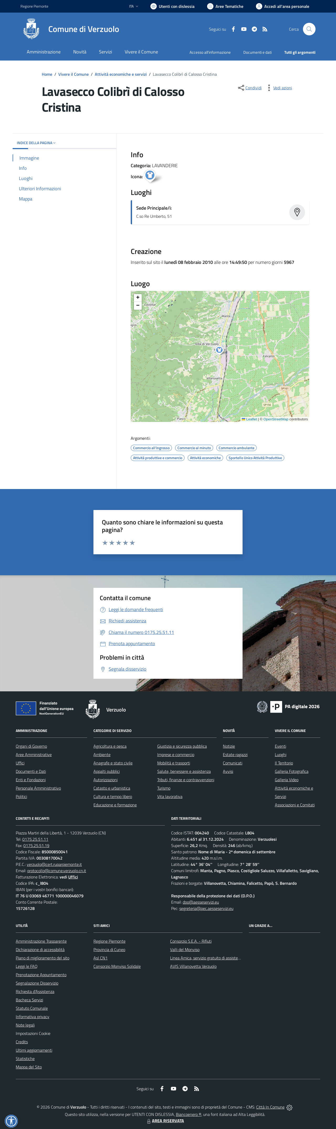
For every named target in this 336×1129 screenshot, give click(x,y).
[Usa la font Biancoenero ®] (172, 6)
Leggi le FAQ (27, 966)
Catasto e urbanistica (111, 788)
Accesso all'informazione (210, 52)
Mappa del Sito (29, 1067)
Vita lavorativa (169, 796)
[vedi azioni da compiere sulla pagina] (278, 88)
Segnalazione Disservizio (37, 983)
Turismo (163, 788)
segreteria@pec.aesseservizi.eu (206, 908)
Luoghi (280, 754)
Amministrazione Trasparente (41, 941)
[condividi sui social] (249, 88)
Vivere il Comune (73, 74)
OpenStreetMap (275, 419)
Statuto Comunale (32, 1008)
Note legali (25, 1025)
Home (47, 74)
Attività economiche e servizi (121, 74)
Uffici (20, 763)
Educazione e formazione (115, 805)
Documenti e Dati (31, 771)
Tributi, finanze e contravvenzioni (185, 780)
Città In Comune (270, 1107)
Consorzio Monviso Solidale (117, 966)
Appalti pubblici (106, 771)
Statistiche (25, 1058)
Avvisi (228, 771)
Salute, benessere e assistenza (184, 771)
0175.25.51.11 (35, 839)
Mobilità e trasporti (173, 763)
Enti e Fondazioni (31, 780)
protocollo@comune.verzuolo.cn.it (56, 870)
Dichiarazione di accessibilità (40, 949)
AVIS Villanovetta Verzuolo (193, 966)
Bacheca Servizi (29, 1000)
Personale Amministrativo (38, 788)
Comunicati (232, 763)
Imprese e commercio (175, 754)
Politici (21, 796)
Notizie (229, 746)
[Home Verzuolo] (69, 29)
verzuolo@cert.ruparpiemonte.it (54, 864)
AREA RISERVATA (165, 1120)
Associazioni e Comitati (295, 805)
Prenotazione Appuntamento (41, 974)
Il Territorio (284, 763)
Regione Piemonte (109, 941)
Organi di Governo (31, 746)
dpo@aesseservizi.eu (201, 902)
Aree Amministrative (34, 754)
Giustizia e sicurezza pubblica (182, 746)
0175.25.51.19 (36, 845)
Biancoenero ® (188, 1114)
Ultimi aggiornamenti (34, 1050)
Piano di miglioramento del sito (42, 958)
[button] (222, 351)
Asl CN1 (100, 958)
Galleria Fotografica (291, 771)
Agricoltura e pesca (110, 746)
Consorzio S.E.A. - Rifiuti (191, 941)
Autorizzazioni (105, 780)
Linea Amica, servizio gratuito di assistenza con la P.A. (216, 958)
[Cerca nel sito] (309, 29)
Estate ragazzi (235, 754)
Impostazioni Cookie (33, 1033)
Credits (22, 1042)
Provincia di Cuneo (109, 949)
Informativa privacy (32, 1016)
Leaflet (249, 419)
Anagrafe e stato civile (113, 763)
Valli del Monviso (185, 949)
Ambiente (102, 754)
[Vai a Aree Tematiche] (225, 6)
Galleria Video (286, 780)
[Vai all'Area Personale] (283, 6)
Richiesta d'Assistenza (35, 991)
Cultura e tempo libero (112, 796)
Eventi (280, 746)
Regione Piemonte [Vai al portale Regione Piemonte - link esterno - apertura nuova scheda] (34, 6)
